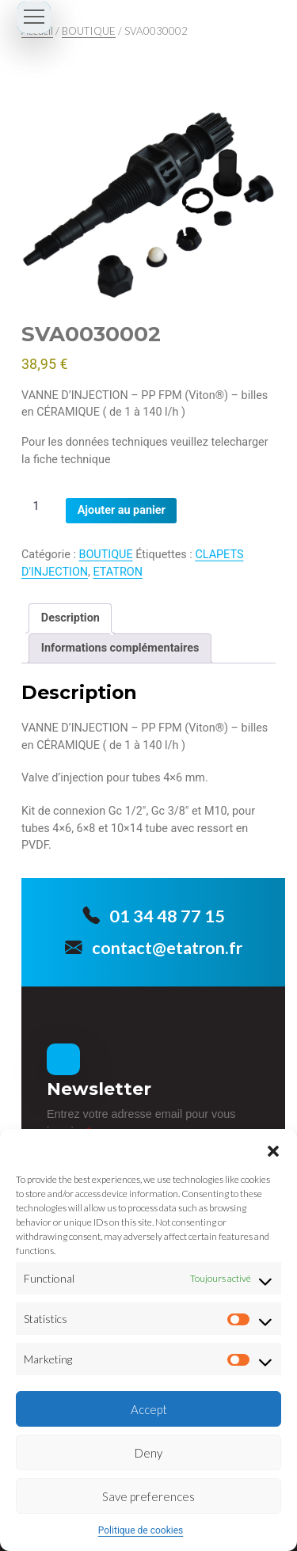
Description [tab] (70, 618)
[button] (273, 1149)
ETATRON (118, 572)
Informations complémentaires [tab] (120, 648)
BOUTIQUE (89, 31)
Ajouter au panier (122, 510)
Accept (149, 1409)
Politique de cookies (140, 1530)
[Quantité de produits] (42, 506)
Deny (148, 1453)
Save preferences (148, 1496)
